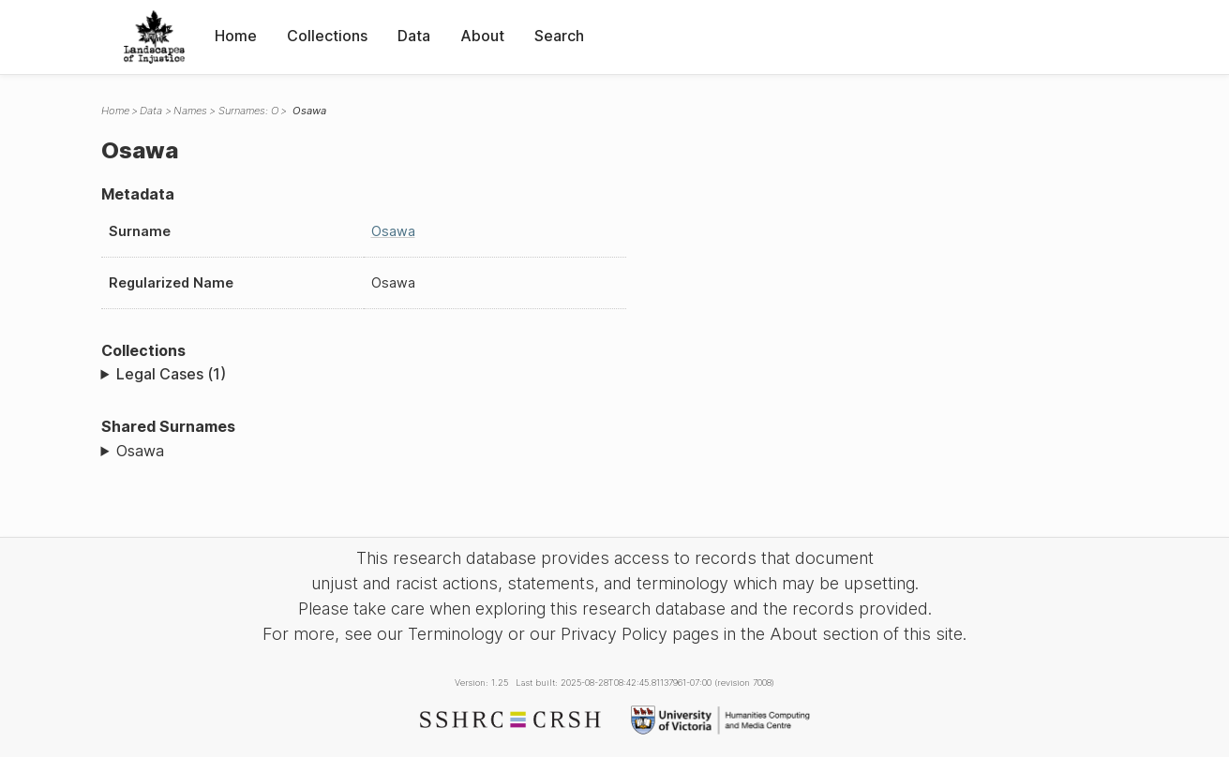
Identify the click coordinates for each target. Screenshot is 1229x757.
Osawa (393, 231)
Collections (327, 35)
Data (413, 35)
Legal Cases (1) (171, 373)
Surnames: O (248, 110)
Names (190, 110)
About (482, 35)
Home (236, 35)
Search (559, 35)
